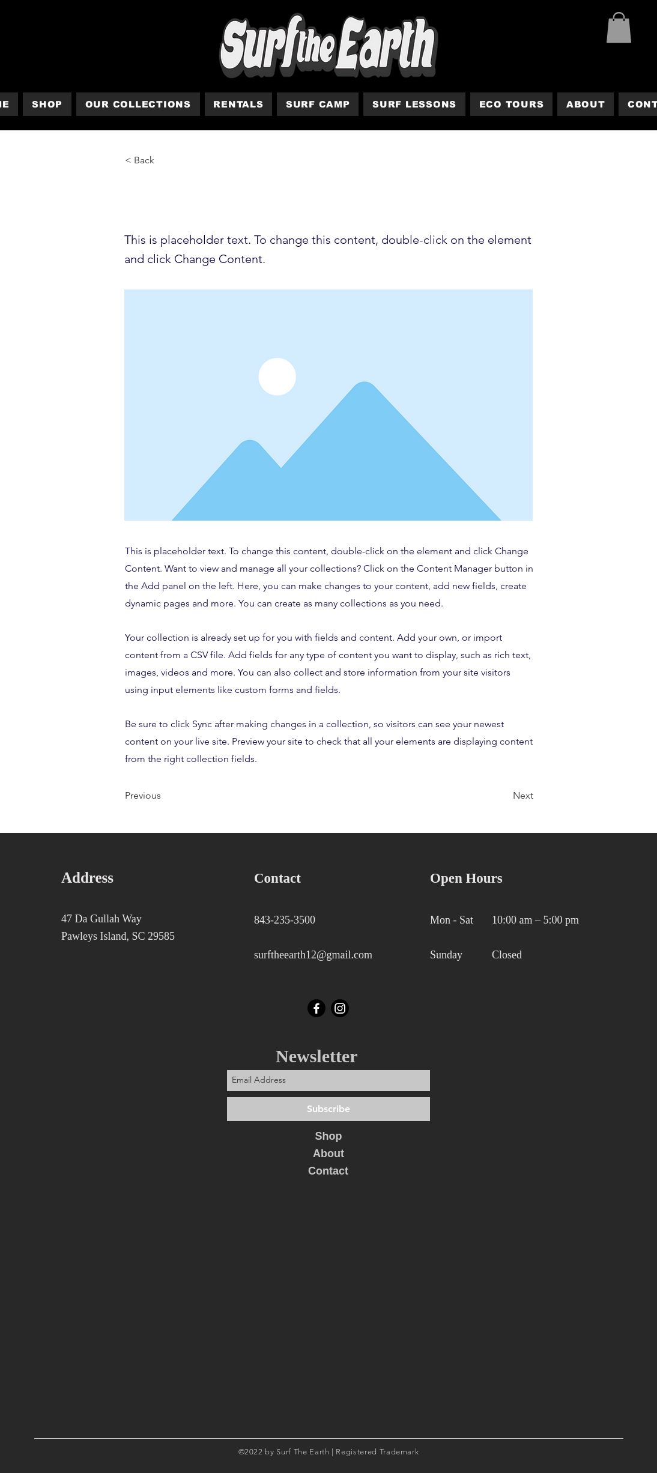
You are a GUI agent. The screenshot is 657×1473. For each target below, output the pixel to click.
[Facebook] (316, 1008)
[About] (328, 1154)
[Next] (503, 796)
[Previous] (164, 796)
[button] (619, 27)
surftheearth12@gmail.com (313, 955)
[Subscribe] (328, 1109)
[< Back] (164, 160)
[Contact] (328, 1171)
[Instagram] (340, 1008)
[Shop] (328, 1136)
